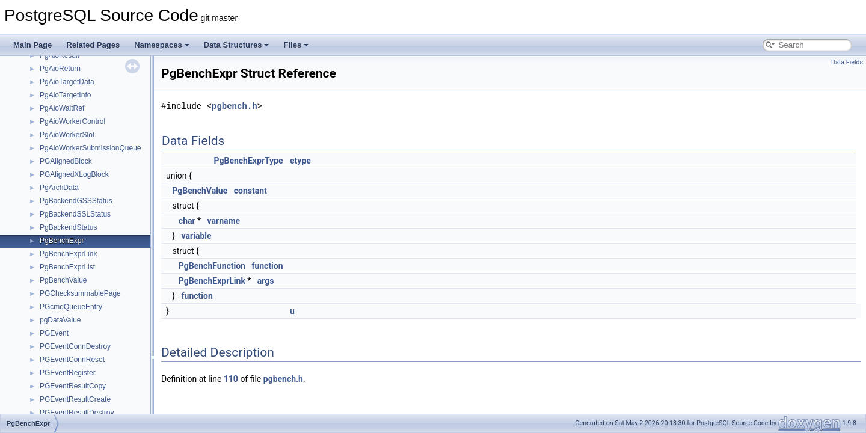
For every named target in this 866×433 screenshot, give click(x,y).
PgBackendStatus (68, 227)
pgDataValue (60, 320)
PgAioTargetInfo (65, 95)
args (265, 281)
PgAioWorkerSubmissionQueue (90, 148)
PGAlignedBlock (66, 161)
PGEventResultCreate (75, 399)
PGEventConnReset (72, 359)
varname (224, 221)
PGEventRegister (68, 373)
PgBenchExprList (67, 267)
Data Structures (236, 44)
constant (250, 190)
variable (197, 236)
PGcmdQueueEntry (71, 306)
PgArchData (59, 187)
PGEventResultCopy (73, 386)
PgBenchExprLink (68, 254)
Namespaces (161, 44)
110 (231, 379)
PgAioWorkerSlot (67, 135)
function (267, 266)
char (187, 221)
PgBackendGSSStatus (76, 201)
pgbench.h (234, 106)
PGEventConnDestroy (75, 346)
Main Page (32, 44)
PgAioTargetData (67, 82)
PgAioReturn (60, 68)
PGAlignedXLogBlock (74, 174)
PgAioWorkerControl (72, 121)
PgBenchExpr (62, 240)
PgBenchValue (63, 280)
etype (300, 160)
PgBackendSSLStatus (75, 214)
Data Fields (847, 62)
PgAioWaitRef (62, 108)
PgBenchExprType (248, 160)
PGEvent (54, 333)
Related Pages (93, 44)
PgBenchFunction (212, 266)
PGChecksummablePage (80, 293)
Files (296, 44)
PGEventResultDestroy (77, 412)
